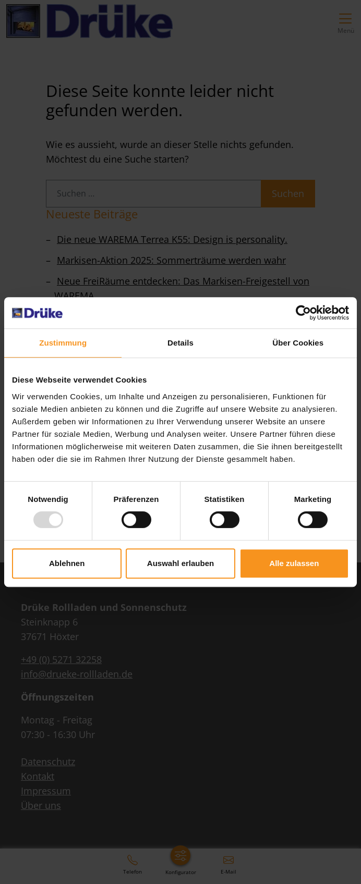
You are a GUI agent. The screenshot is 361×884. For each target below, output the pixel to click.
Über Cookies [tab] (297, 342)
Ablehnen (67, 563)
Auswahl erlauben (180, 563)
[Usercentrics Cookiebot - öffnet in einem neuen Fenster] (303, 313)
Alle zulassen (294, 563)
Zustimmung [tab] (63, 342)
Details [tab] (180, 342)
